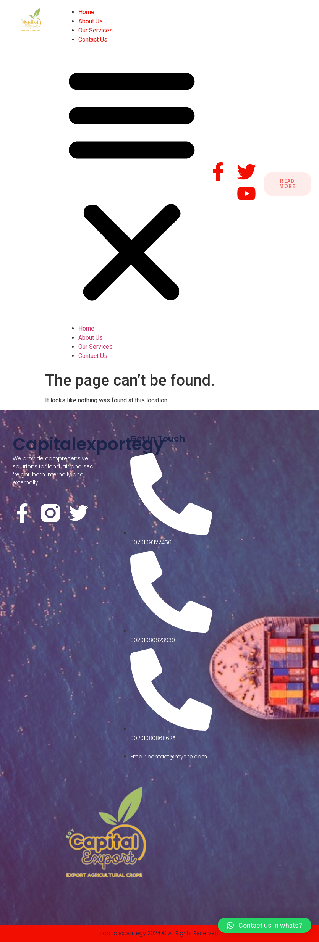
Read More (287, 184)
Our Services (95, 30)
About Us (90, 21)
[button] (131, 184)
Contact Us (92, 39)
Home (86, 12)
